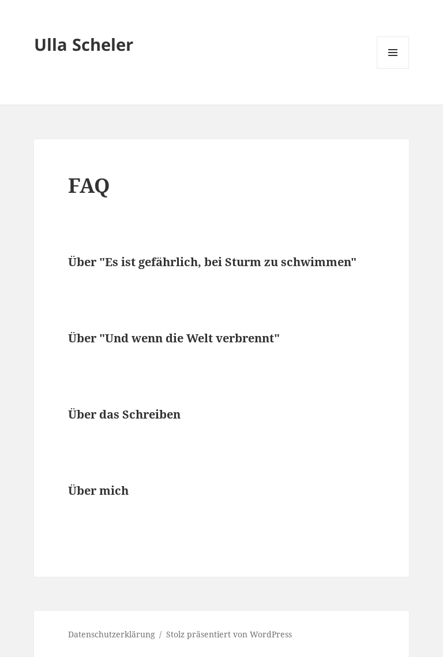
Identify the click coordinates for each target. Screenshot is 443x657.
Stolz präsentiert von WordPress (229, 634)
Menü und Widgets (393, 68)
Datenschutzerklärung (111, 634)
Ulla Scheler (83, 44)
